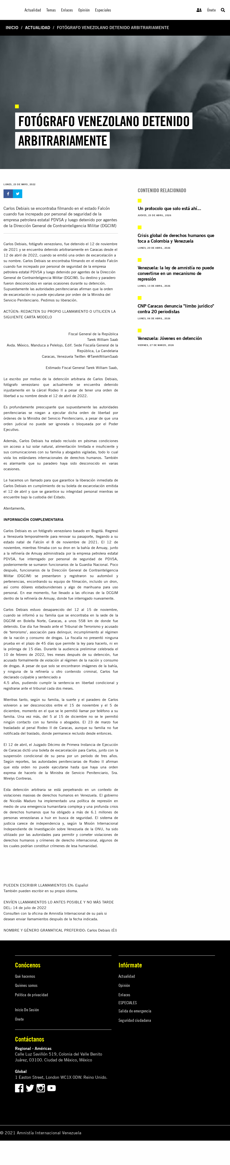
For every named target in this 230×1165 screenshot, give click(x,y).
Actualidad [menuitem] (33, 10)
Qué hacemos (25, 976)
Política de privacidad (31, 994)
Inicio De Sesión (27, 1009)
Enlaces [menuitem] (67, 10)
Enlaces (124, 994)
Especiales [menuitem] (103, 10)
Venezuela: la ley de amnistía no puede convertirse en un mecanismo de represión (176, 273)
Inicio (12, 27)
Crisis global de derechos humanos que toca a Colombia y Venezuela (176, 238)
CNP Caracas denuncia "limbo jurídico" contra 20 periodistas (176, 308)
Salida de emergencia (135, 1010)
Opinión (124, 985)
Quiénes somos (26, 985)
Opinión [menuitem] (84, 10)
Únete (211, 10)
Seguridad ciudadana (135, 1020)
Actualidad (37, 27)
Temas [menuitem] (51, 10)
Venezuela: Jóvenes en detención (170, 338)
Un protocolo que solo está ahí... (169, 208)
